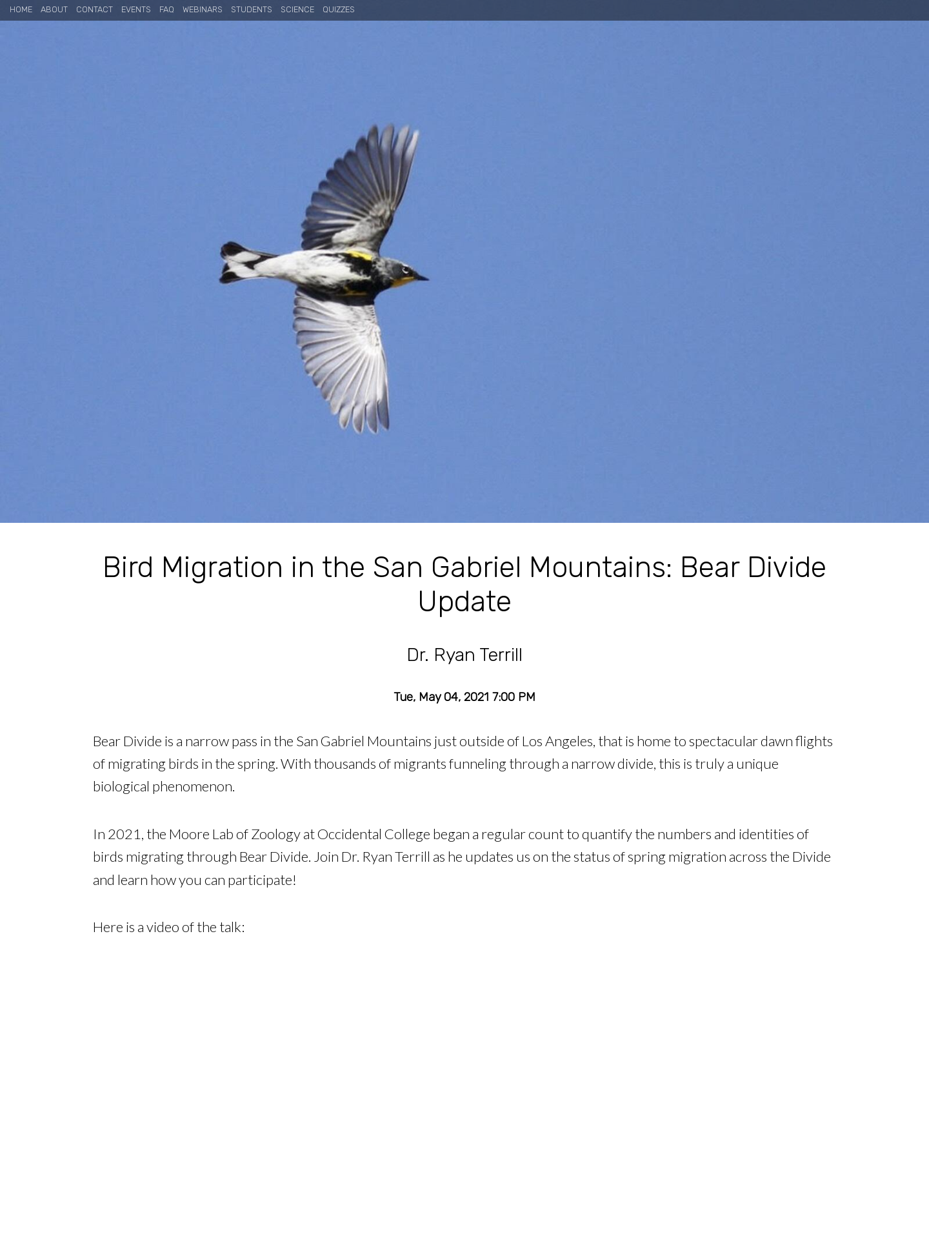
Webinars (203, 9)
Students (251, 9)
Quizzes (339, 9)
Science (297, 9)
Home (21, 9)
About (54, 9)
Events (136, 9)
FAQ (166, 9)
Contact (94, 9)
